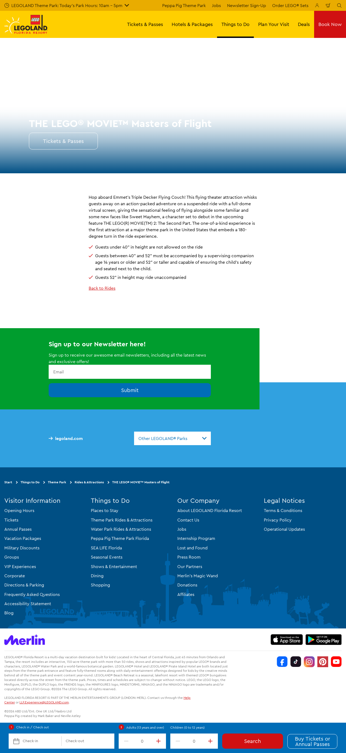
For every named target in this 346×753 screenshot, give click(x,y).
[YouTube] (336, 661)
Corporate (14, 575)
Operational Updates (284, 529)
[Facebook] (282, 661)
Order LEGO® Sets (290, 5)
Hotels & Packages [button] (192, 24)
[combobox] (172, 438)
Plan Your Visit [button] (273, 24)
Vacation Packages (22, 538)
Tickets (11, 520)
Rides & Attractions (89, 482)
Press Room (189, 557)
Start (8, 482)
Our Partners (189, 566)
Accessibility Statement (27, 603)
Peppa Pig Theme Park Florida (120, 538)
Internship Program (196, 538)
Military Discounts (21, 547)
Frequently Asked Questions (32, 594)
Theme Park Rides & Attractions (121, 520)
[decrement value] (125, 741)
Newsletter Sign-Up (246, 5)
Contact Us (188, 520)
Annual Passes (18, 529)
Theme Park (57, 482)
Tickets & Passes (63, 141)
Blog (9, 612)
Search (252, 741)
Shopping (100, 585)
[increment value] (159, 741)
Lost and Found (192, 547)
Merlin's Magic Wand (197, 575)
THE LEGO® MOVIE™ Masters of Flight (140, 482)
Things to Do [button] (235, 24)
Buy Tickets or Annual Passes (312, 741)
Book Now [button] (330, 24)
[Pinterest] (322, 661)
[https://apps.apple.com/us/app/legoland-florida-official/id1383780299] (287, 639)
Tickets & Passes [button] (145, 24)
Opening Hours (19, 510)
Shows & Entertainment (114, 566)
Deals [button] (304, 24)
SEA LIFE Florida (106, 547)
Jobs (216, 5)
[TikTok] (295, 661)
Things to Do (30, 482)
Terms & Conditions (283, 510)
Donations (187, 585)
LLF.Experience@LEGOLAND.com (44, 702)
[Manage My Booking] (317, 5)
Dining (97, 575)
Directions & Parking (24, 585)
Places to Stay (104, 510)
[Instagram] (309, 661)
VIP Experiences (20, 566)
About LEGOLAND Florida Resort (209, 510)
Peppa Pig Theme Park (184, 5)
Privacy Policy (278, 520)
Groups (11, 557)
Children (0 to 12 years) (187, 727)
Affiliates (185, 594)
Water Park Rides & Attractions (121, 529)
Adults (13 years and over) (145, 727)
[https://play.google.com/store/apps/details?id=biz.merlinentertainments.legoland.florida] (323, 639)
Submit (130, 390)
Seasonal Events (106, 557)
